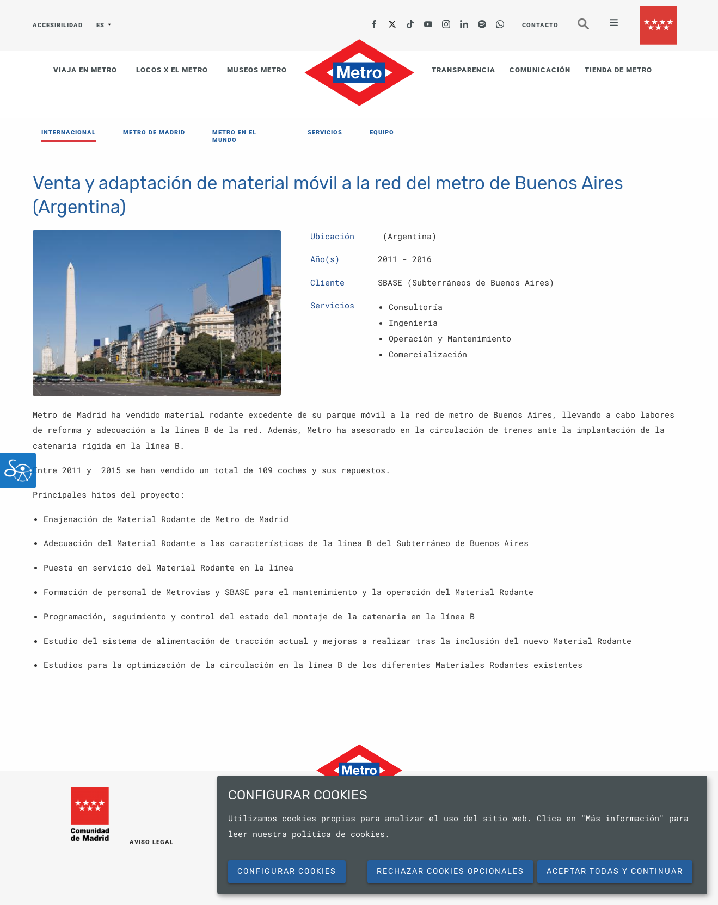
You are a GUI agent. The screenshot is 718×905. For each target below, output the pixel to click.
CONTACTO (540, 25)
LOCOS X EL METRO (172, 70)
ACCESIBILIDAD (58, 25)
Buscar (590, 28)
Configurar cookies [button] (286, 871)
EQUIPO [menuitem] (382, 132)
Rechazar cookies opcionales (450, 871)
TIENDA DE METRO (618, 70)
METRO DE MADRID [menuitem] (154, 132)
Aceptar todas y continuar (615, 871)
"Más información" (622, 818)
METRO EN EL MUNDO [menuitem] (234, 136)
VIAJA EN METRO (85, 70)
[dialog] (462, 835)
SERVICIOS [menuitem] (325, 132)
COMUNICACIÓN (540, 70)
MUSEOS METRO (257, 70)
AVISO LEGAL (152, 842)
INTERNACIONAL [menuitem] (68, 132)
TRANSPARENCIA (463, 70)
